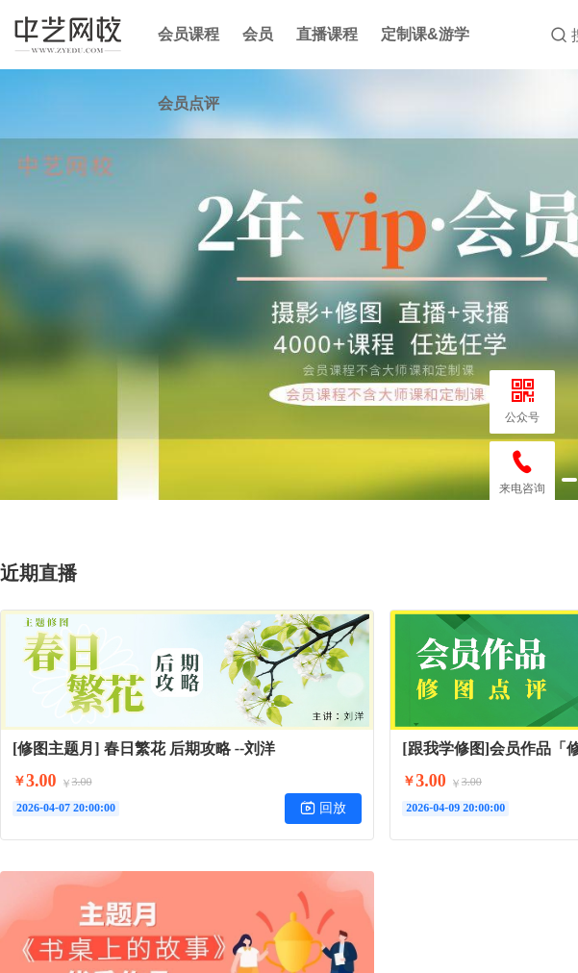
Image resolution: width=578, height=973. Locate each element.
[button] (569, 480)
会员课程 (188, 34)
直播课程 (327, 34)
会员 (257, 34)
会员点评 (188, 103)
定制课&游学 (425, 34)
